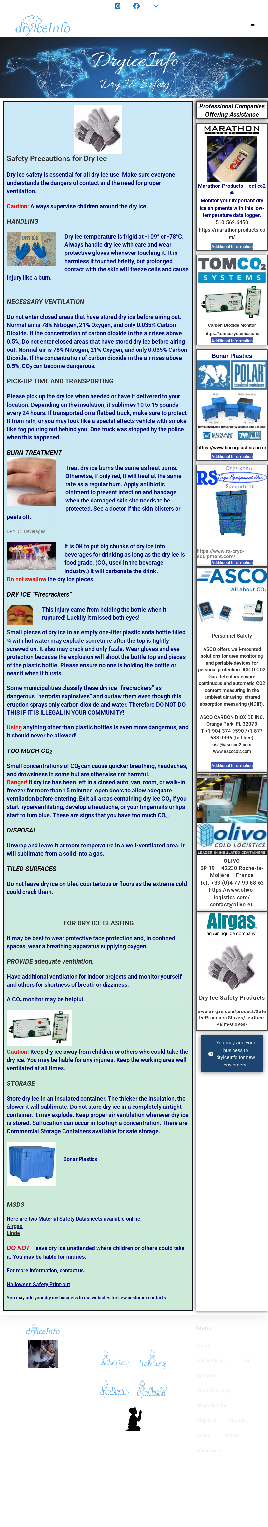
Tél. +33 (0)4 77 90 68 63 (232, 883)
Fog (247, 1360)
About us (209, 1450)
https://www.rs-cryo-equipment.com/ (221, 553)
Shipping (206, 1420)
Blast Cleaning (212, 1405)
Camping (207, 1375)
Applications (213, 1360)
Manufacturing (213, 1390)
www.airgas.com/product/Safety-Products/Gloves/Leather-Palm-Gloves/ (231, 1018)
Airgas (14, 1226)
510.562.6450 (232, 222)
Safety (203, 1435)
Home (203, 1345)
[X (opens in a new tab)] (118, 6)
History (231, 1435)
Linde (13, 1233)
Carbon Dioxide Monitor (232, 325)
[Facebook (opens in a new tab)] (136, 6)
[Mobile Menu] (253, 26)
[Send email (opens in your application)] (152, 6)
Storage (237, 1420)
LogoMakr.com (133, 1471)
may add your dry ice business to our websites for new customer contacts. (91, 1297)
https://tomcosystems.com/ (232, 333)
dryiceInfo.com (43, 1377)
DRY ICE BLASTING (106, 923)
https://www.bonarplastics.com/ (232, 448)
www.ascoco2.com (232, 751)
